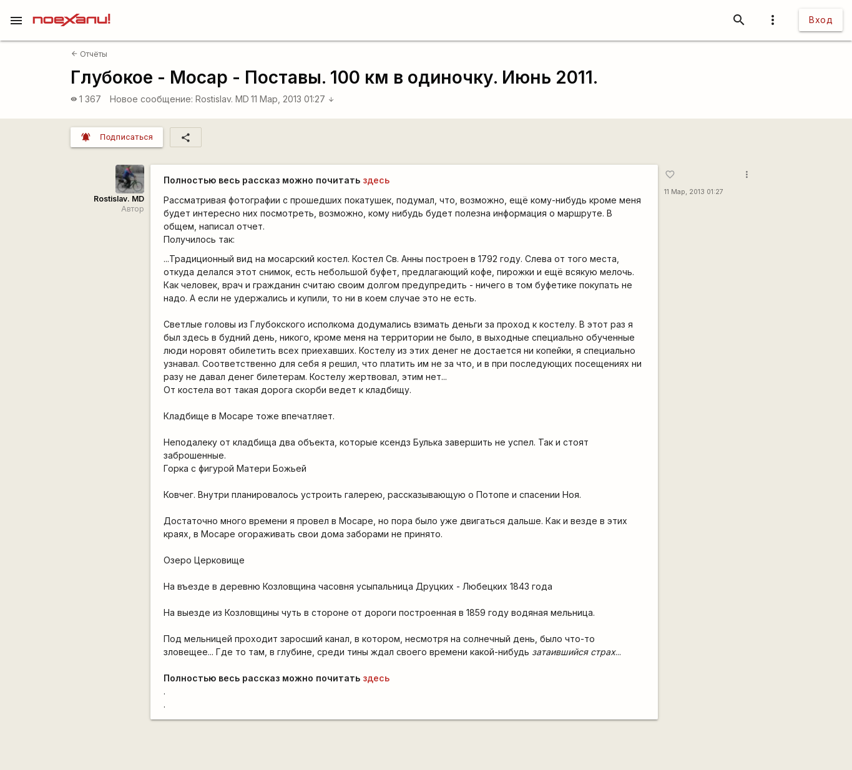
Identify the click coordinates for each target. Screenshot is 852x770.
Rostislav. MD (222, 99)
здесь (376, 180)
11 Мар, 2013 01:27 (293, 99)
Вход (821, 19)
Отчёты (89, 54)
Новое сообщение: (151, 99)
